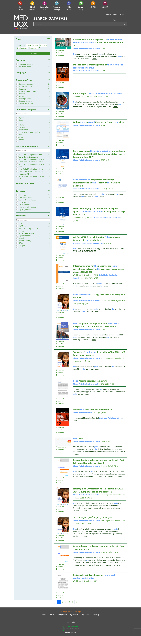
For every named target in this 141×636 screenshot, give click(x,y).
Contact (52, 615)
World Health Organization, (97, 217)
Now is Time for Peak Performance (92, 409)
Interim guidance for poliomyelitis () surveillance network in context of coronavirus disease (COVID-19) (98, 269)
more (94, 59)
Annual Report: (97, 93)
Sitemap (96, 615)
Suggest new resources (119, 20)
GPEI (88, 301)
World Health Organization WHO (85, 275)
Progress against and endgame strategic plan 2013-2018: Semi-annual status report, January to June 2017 (99, 154)
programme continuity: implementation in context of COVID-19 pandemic (96, 182)
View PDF (59, 53)
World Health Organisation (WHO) (86, 96)
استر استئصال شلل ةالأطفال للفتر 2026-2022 (92, 517)
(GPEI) (89, 441)
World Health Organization (83, 581)
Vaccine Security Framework (90, 380)
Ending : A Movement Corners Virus (98, 122)
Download (60, 50)
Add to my (60, 55)
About (88, 615)
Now (78, 438)
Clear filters (33, 53)
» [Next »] (82, 602)
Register (115, 14)
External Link (61, 447)
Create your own (66, 612)
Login (108, 14)
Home (44, 615)
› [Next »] (79, 602)
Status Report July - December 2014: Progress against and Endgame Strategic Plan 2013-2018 (99, 211)
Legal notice (73, 615)
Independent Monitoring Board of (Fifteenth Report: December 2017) (98, 42)
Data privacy (62, 615)
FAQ (82, 615)
